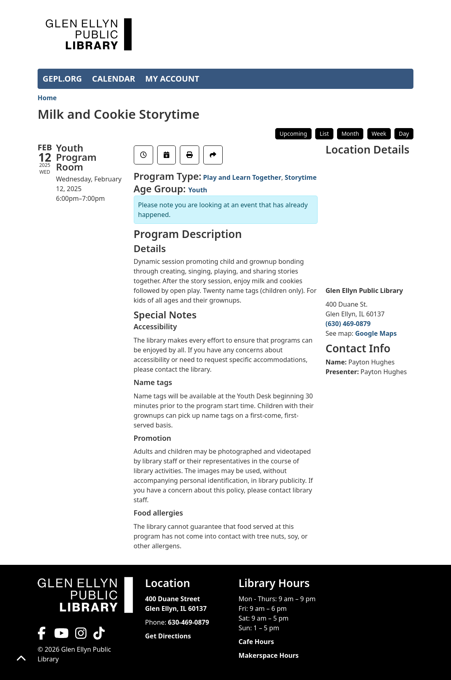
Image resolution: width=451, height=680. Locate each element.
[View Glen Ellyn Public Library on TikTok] (98, 635)
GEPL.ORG (62, 78)
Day (404, 133)
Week (379, 133)
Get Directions (168, 636)
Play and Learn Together (242, 177)
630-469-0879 (188, 622)
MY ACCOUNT (172, 78)
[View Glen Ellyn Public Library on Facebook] (42, 635)
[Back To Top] (21, 659)
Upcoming (293, 133)
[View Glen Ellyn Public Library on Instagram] (80, 635)
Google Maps (376, 333)
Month (350, 133)
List (324, 133)
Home (47, 97)
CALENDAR (113, 78)
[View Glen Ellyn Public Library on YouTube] (61, 635)
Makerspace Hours (268, 655)
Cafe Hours (256, 641)
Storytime (301, 177)
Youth (197, 189)
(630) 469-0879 (348, 323)
